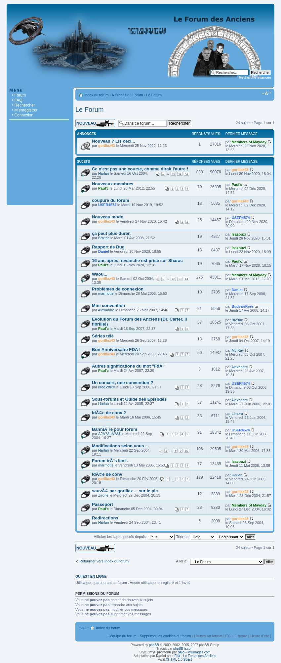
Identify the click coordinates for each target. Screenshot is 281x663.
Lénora (237, 414)
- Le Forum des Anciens (195, 656)
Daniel (103, 251)
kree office (106, 387)
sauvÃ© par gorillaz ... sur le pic (125, 490)
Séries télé (103, 335)
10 (186, 450)
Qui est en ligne (91, 576)
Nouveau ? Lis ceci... (113, 141)
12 (173, 279)
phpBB (154, 645)
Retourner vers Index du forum (104, 561)
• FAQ (17, 100)
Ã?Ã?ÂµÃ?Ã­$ (109, 434)
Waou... (99, 274)
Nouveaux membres (112, 183)
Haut (82, 628)
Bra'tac (103, 238)
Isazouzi (239, 234)
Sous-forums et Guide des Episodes (129, 399)
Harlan (103, 173)
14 (186, 279)
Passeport (102, 504)
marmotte (105, 293)
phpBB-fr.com (183, 648)
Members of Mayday (249, 142)
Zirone (103, 495)
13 (179, 279)
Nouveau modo (107, 216)
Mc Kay (238, 350)
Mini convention (108, 305)
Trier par (195, 537)
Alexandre (106, 310)
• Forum (19, 95)
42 (186, 173)
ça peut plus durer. (111, 233)
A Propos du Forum (127, 95)
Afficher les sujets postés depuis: (134, 537)
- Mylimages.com (194, 652)
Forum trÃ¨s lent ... (111, 460)
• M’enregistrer (25, 110)
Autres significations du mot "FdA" (128, 366)
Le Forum (154, 95)
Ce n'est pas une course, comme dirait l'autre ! (140, 168)
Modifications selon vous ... (120, 445)
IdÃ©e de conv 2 (109, 412)
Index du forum (96, 95)
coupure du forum (110, 200)
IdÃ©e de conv (107, 474)
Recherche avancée (255, 77)
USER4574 (107, 205)
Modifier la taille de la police (266, 94)
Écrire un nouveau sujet (95, 123)
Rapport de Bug (108, 246)
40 (173, 173)
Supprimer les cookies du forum (165, 636)
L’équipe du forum (121, 636)
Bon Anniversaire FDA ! (116, 349)
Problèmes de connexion (117, 289)
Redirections (105, 517)
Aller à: (181, 561)
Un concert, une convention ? (122, 382)
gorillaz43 (106, 146)
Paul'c (103, 188)
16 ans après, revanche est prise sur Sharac (137, 260)
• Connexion (22, 115)
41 (179, 173)
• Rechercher (23, 105)
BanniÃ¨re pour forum (114, 429)
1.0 (179, 659)
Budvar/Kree (242, 306)
